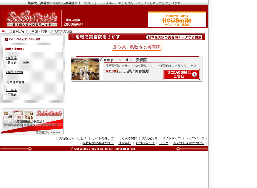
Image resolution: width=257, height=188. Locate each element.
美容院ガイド (18, 31)
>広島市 (11, 95)
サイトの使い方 (103, 138)
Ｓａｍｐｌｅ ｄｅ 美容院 (134, 69)
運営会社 (124, 143)
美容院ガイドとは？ (73, 138)
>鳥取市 (11, 62)
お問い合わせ (145, 143)
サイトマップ (171, 138)
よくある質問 (127, 138)
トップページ (195, 138)
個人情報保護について (188, 143)
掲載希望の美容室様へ (98, 143)
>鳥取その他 (14, 72)
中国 (35, 31)
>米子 (25, 62)
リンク (163, 143)
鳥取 (44, 31)
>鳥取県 (11, 58)
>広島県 (11, 90)
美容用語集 (150, 138)
